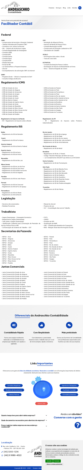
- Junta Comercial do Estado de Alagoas (14, 274)
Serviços (58, 8)
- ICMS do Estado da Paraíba (10, 114)
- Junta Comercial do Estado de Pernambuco (57, 276)
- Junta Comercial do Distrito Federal (13, 284)
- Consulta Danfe (6, 56)
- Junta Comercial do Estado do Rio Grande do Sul (59, 284)
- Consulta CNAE (6, 52)
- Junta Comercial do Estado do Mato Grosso (15, 292)
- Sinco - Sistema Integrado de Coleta (55, 68)
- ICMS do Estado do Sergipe (52, 110)
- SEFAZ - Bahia (6, 245)
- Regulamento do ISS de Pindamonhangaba (57, 183)
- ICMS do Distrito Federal (9, 100)
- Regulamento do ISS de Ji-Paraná (54, 153)
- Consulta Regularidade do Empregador (14, 50)
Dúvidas (74, 8)
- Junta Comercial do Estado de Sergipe (55, 294)
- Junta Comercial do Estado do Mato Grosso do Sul (17, 294)
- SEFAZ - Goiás (6, 253)
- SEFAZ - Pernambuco (50, 241)
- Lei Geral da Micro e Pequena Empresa (13, 66)
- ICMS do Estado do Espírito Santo (12, 102)
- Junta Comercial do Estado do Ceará (13, 282)
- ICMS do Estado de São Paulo (53, 108)
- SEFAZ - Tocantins (49, 261)
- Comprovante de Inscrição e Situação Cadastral (17, 42)
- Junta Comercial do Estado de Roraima (55, 288)
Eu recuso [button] (56, 461)
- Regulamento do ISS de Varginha (12, 172)
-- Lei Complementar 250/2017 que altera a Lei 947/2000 (61, 158)
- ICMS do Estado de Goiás (9, 104)
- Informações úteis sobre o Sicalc (54, 56)
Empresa (51, 8)
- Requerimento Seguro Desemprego (12, 219)
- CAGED (45, 219)
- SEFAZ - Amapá (7, 243)
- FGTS (45, 217)
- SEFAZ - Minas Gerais (8, 261)
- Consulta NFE (6, 54)
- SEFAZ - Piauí (47, 243)
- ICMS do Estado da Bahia (9, 96)
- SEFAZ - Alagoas (7, 239)
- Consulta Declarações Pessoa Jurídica (55, 64)
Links (69, 8)
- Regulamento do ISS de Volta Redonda (55, 142)
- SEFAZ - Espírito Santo (9, 251)
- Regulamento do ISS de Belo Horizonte (14, 170)
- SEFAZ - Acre (6, 237)
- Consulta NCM (6, 60)
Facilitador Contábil (69, 390)
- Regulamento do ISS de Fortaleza (12, 140)
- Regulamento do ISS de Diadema (53, 175)
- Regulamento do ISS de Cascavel (12, 184)
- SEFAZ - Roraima (49, 253)
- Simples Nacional (7, 62)
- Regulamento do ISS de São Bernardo (55, 173)
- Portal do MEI (6, 64)
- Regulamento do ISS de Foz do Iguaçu (13, 186)
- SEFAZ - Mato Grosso (8, 257)
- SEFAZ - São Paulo (49, 257)
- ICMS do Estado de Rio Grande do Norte (56, 98)
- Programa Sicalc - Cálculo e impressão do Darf (16, 77)
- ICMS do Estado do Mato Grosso (12, 108)
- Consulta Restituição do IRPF (52, 46)
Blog (64, 8)
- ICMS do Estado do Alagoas (10, 90)
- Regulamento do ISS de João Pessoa (13, 178)
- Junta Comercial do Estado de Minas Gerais (15, 296)
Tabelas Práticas (14, 394)
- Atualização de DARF (50, 223)
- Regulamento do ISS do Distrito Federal (14, 146)
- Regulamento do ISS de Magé (52, 136)
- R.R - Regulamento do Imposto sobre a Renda (16, 121)
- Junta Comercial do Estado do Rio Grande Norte (58, 282)
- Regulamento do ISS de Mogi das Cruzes (56, 179)
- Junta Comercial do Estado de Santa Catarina (58, 290)
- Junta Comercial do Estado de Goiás (13, 288)
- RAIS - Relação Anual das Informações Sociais (58, 227)
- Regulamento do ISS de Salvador (12, 134)
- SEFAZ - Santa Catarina (51, 255)
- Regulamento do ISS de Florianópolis (55, 163)
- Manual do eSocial (49, 204)
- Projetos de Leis (48, 206)
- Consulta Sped (6, 58)
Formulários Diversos (69, 394)
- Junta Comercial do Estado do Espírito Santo (16, 286)
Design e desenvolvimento (40, 468)
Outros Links (41, 403)
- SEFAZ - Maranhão (7, 255)
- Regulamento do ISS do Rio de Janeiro (55, 138)
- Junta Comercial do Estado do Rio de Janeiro (57, 280)
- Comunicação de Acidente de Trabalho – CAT (16, 227)
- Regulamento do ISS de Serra (11, 152)
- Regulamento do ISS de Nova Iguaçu (55, 134)
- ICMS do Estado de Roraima (52, 104)
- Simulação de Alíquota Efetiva (53, 42)
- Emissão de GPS (48, 221)
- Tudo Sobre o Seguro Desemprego (12, 221)
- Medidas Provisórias (8, 206)
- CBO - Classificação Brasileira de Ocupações (57, 225)
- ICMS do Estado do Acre (9, 88)
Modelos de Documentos (14, 390)
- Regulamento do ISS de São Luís (12, 160)
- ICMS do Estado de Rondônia (52, 102)
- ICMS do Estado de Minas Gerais (12, 112)
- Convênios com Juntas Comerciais (12, 46)
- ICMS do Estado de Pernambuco (53, 92)
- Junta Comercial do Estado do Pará (54, 274)
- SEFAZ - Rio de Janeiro (50, 245)
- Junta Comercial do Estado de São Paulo (56, 292)
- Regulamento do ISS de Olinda (11, 193)
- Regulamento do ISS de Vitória (11, 154)
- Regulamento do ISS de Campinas (54, 181)
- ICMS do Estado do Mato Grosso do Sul (14, 110)
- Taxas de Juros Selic (50, 58)
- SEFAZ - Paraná (48, 237)
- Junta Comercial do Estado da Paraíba (14, 298)
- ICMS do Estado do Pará (51, 90)
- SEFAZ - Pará (47, 239)
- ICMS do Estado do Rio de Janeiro (54, 96)
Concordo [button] (49, 461)
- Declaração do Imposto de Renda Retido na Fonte (59, 66)
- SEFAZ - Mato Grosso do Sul (10, 259)
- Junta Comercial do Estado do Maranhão (14, 290)
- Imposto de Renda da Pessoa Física (54, 44)
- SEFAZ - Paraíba (7, 263)
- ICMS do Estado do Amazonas (11, 92)
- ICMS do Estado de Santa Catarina (54, 106)
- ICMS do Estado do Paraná (52, 88)
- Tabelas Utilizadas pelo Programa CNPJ (14, 44)
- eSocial (4, 68)
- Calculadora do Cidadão (51, 50)
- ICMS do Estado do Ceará (9, 98)
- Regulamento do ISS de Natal (52, 148)
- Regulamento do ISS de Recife (11, 195)
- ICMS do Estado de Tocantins (52, 112)
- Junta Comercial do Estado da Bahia (13, 280)
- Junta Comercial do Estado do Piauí (54, 278)
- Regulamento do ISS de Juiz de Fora (13, 166)
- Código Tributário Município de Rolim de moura (58, 156)
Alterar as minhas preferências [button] (54, 464)
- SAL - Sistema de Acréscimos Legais (13, 48)
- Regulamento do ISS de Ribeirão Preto (55, 169)
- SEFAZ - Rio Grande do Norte (52, 247)
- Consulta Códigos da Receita (11, 79)
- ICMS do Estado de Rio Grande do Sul (55, 100)
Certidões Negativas (13, 385)
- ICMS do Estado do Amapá (10, 94)
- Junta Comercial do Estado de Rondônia (56, 286)
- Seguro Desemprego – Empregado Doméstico (16, 217)
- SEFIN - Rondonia (49, 251)
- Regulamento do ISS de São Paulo (54, 171)
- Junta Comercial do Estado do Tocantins (56, 296)
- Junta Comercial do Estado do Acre (13, 272)
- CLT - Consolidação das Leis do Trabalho (56, 208)
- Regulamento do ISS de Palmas (53, 189)
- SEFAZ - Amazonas (8, 241)
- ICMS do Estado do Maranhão (11, 106)
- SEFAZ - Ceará (6, 247)
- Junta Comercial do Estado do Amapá (13, 278)
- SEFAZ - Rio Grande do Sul (52, 249)
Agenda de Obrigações (69, 385)
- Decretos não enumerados (10, 204)
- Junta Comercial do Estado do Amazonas (15, 276)
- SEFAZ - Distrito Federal (9, 249)
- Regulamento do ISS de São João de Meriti (57, 140)
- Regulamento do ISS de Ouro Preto (12, 168)
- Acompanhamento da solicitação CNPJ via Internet (18, 70)
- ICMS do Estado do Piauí (51, 94)
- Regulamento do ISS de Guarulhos (54, 177)
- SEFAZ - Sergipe (48, 259)
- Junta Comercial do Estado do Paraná (55, 272)
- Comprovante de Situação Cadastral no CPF (57, 48)
